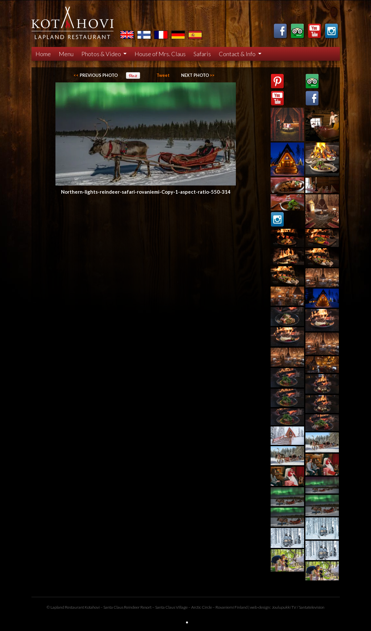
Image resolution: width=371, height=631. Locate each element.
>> (198, 75)
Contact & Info (238, 53)
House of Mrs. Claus (160, 53)
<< (95, 75)
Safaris (202, 53)
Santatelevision (311, 607)
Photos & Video (101, 53)
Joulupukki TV (284, 607)
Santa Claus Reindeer (121, 607)
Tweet (163, 75)
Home (43, 53)
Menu (66, 53)
